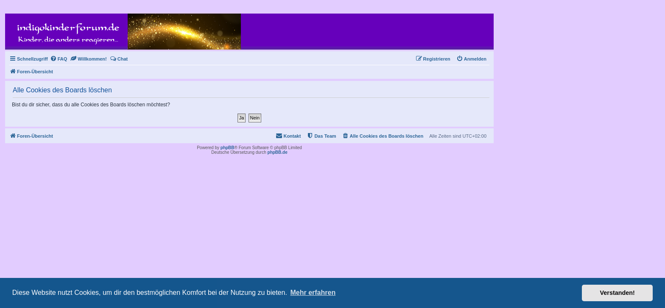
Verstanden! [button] (617, 292)
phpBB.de (278, 152)
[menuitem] (58, 59)
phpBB (228, 147)
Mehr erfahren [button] (312, 292)
